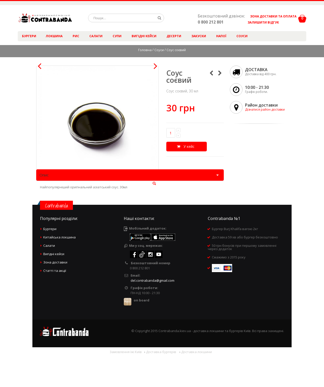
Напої (221, 36)
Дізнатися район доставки (265, 109)
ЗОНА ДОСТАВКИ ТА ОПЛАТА (273, 16)
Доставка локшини (196, 383)
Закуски (198, 36)
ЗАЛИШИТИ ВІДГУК (261, 22)
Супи (117, 36)
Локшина (54, 36)
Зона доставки (55, 293)
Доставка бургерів (161, 383)
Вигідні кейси (144, 36)
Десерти (174, 36)
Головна (145, 50)
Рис (76, 36)
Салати (96, 36)
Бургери (29, 36)
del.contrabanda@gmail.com (152, 311)
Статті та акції (54, 301)
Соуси (242, 36)
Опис (44, 206)
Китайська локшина (59, 268)
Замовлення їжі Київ (126, 383)
